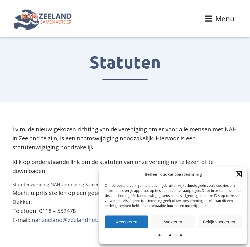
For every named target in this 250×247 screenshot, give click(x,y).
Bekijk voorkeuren (219, 221)
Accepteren (126, 221)
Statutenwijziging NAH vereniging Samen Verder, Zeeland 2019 (79, 184)
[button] (239, 174)
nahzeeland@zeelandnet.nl (68, 220)
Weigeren (173, 221)
